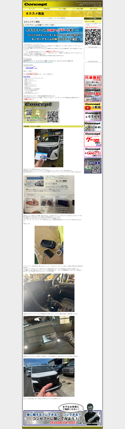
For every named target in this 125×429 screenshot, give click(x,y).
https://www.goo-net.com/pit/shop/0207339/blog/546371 (38, 62)
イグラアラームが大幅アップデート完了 (93, 24)
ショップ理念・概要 (77, 8)
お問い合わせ (93, 8)
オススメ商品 (62, 8)
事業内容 (46, 8)
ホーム (31, 8)
